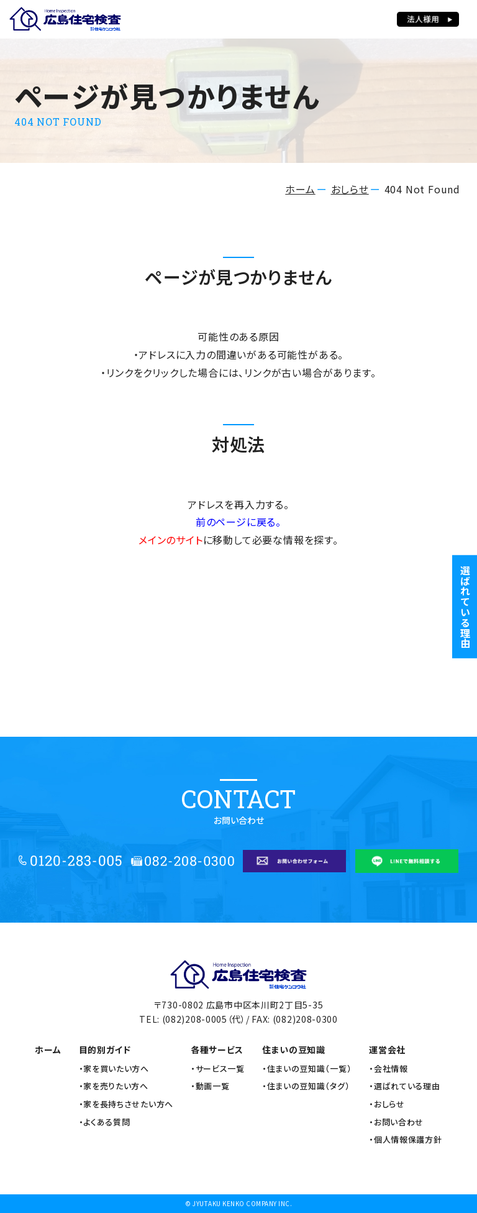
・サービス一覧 (218, 1069)
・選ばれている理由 (404, 1086)
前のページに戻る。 (238, 521)
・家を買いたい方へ (114, 1069)
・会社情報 (388, 1069)
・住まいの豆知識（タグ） (306, 1086)
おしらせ (350, 189)
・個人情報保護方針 (405, 1140)
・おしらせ (387, 1104)
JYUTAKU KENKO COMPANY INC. (242, 1203)
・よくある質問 (104, 1122)
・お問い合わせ (396, 1122)
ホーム (300, 189)
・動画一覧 (210, 1086)
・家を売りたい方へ (113, 1086)
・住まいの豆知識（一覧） (307, 1069)
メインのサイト (171, 539)
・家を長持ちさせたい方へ (126, 1104)
